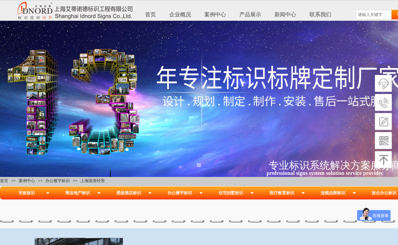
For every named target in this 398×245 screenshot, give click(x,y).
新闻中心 (285, 14)
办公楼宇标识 (57, 180)
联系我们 (320, 14)
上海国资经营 (92, 180)
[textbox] (374, 14)
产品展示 (250, 14)
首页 (150, 14)
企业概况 (180, 14)
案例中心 (215, 14)
